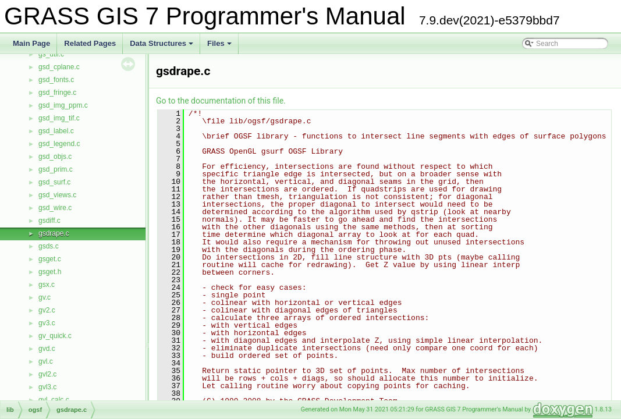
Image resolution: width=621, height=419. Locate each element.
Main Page (31, 43)
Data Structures (162, 46)
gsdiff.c (49, 220)
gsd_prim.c (55, 169)
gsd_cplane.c (59, 67)
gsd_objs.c (55, 156)
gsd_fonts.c (56, 80)
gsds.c (48, 246)
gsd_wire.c (55, 208)
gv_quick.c (55, 336)
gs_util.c (51, 54)
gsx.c (46, 284)
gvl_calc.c (53, 400)
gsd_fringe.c (57, 92)
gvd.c (46, 349)
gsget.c (49, 259)
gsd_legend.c (59, 144)
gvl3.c (47, 387)
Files (220, 46)
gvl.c (45, 361)
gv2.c (46, 310)
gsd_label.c (56, 131)
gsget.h (49, 272)
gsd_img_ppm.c (63, 105)
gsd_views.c (57, 195)
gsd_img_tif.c (59, 118)
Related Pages (90, 43)
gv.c (44, 297)
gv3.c (46, 323)
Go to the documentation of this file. (221, 100)
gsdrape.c (53, 233)
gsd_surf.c (54, 182)
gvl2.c (47, 374)
